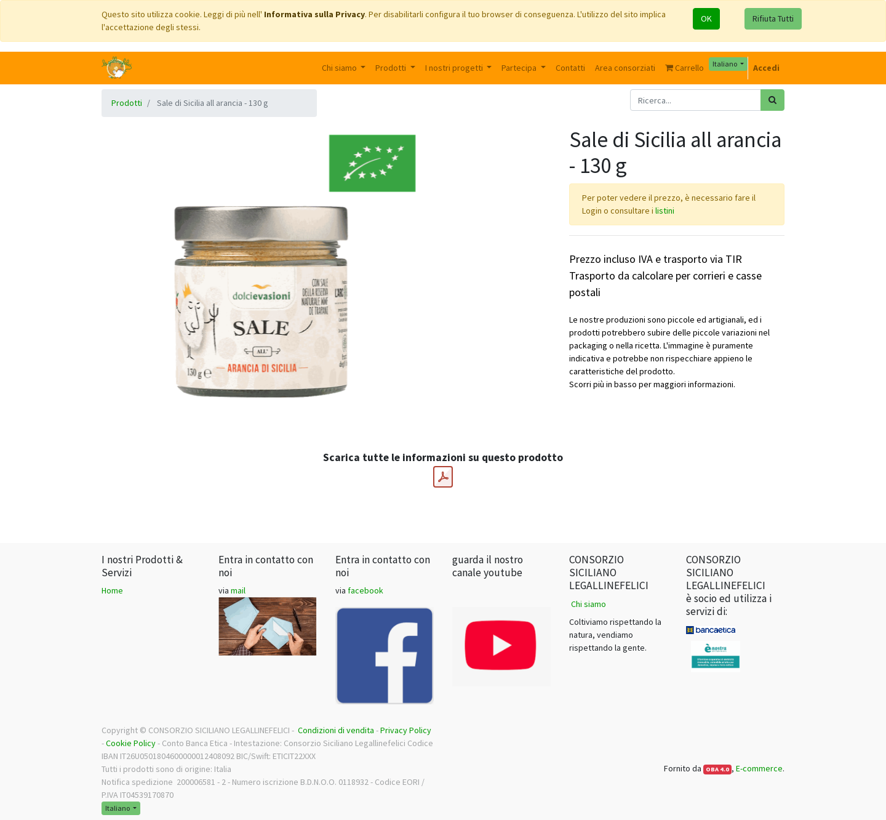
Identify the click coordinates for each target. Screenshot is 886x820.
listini (664, 210)
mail (238, 590)
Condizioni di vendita (336, 730)
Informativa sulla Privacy (314, 14)
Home (112, 590)
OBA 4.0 (717, 769)
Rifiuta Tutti (773, 18)
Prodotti (126, 102)
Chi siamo (588, 603)
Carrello (684, 67)
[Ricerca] (772, 100)
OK (706, 18)
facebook (365, 590)
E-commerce (759, 768)
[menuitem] (570, 68)
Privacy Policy (405, 730)
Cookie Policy (131, 743)
